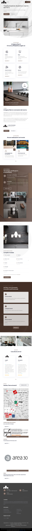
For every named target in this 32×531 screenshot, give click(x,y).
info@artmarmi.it (25, 490)
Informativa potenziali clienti (7, 512)
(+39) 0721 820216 (10, 494)
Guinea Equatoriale (21, 153)
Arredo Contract (8, 70)
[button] (15, 161)
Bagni (19, 54)
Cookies (18, 512)
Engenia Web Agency (18, 526)
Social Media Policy (19, 510)
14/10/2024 (17, 436)
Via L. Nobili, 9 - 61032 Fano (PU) (12, 490)
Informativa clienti (6, 509)
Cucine (6, 54)
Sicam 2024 (5, 439)
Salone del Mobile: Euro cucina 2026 (9, 422)
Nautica (19, 70)
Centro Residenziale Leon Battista (8, 154)
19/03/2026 (17, 419)
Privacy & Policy (19, 509)
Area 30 (5, 473)
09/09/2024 (17, 470)
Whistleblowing (19, 513)
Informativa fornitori (6, 510)
